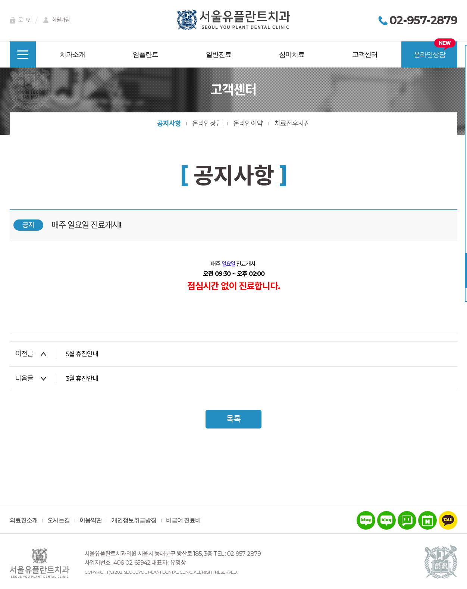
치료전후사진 (292, 123)
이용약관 (90, 520)
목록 (233, 419)
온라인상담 (429, 54)
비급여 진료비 (183, 520)
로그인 (19, 20)
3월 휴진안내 (82, 378)
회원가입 (55, 20)
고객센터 (364, 54)
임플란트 (145, 54)
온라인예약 (248, 123)
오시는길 (58, 520)
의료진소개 (24, 520)
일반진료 (218, 54)
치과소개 (72, 54)
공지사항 (169, 123)
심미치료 (291, 54)
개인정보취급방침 (134, 520)
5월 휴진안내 (82, 354)
